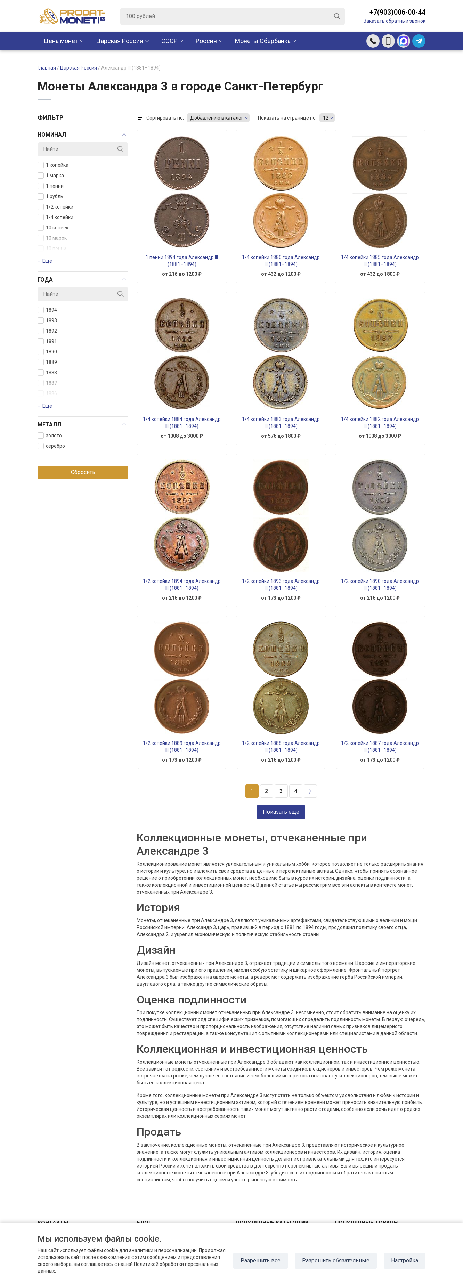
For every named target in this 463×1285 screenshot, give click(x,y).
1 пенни (51, 186)
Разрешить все (261, 1260)
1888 (47, 372)
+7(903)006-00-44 (397, 12)
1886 (47, 393)
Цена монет (61, 40)
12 (325, 118)
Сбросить (83, 472)
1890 (47, 352)
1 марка (51, 175)
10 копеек (53, 228)
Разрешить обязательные (335, 1260)
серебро (51, 446)
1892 (47, 331)
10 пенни (52, 248)
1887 (47, 383)
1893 (47, 320)
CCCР (169, 40)
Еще (47, 261)
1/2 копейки (55, 207)
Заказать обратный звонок (394, 21)
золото (50, 435)
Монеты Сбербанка (263, 40)
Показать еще (281, 811)
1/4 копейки (55, 217)
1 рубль (50, 196)
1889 (47, 362)
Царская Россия (119, 40)
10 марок (52, 238)
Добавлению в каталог (216, 118)
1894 (47, 310)
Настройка (404, 1260)
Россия (206, 40)
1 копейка (53, 165)
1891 (47, 341)
